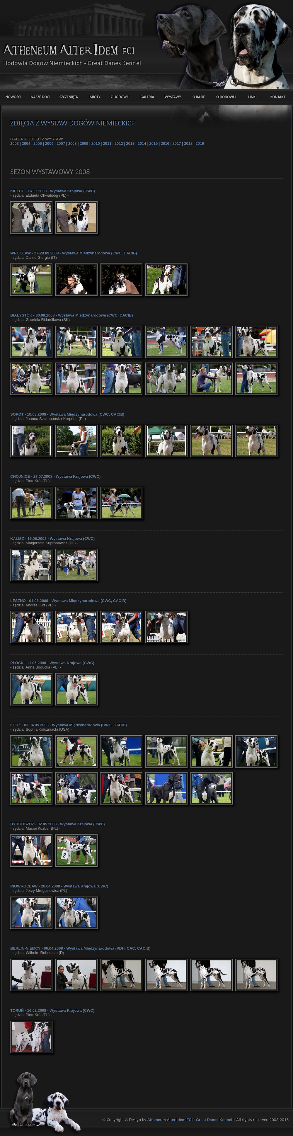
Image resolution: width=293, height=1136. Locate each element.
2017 (176, 143)
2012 (119, 143)
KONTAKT (277, 97)
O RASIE (198, 97)
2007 (61, 143)
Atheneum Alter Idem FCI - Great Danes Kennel (190, 1120)
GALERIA (145, 97)
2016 (165, 143)
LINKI (251, 97)
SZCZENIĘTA (66, 97)
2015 (153, 143)
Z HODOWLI (119, 97)
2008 (72, 143)
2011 (107, 143)
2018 (188, 143)
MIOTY (92, 97)
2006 (49, 143)
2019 (200, 143)
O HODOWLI (224, 97)
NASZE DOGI (39, 97)
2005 (37, 143)
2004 (26, 143)
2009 (84, 143)
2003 (14, 143)
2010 (95, 143)
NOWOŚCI (13, 97)
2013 (130, 143)
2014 (142, 143)
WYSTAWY (171, 97)
